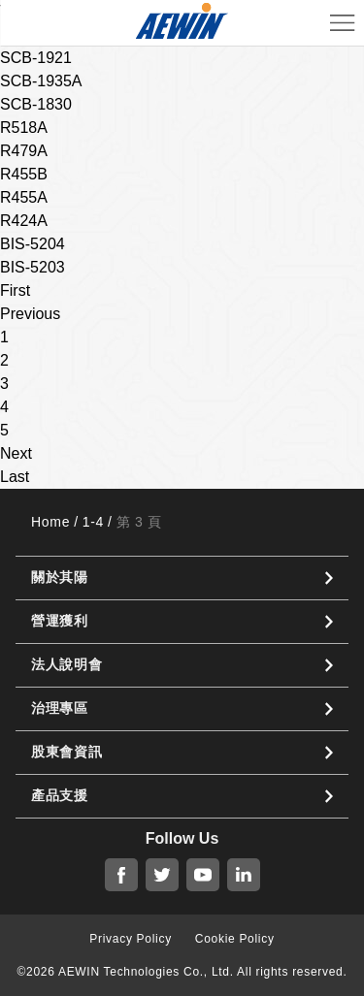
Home (50, 522)
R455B (24, 174)
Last (14, 476)
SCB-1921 (36, 57)
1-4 (93, 522)
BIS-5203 (32, 267)
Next (16, 453)
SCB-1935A (41, 81)
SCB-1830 (36, 104)
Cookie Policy (235, 939)
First (15, 290)
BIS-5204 (32, 244)
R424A (24, 220)
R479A (24, 151)
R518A (24, 127)
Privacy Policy (130, 939)
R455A (24, 197)
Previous (30, 313)
